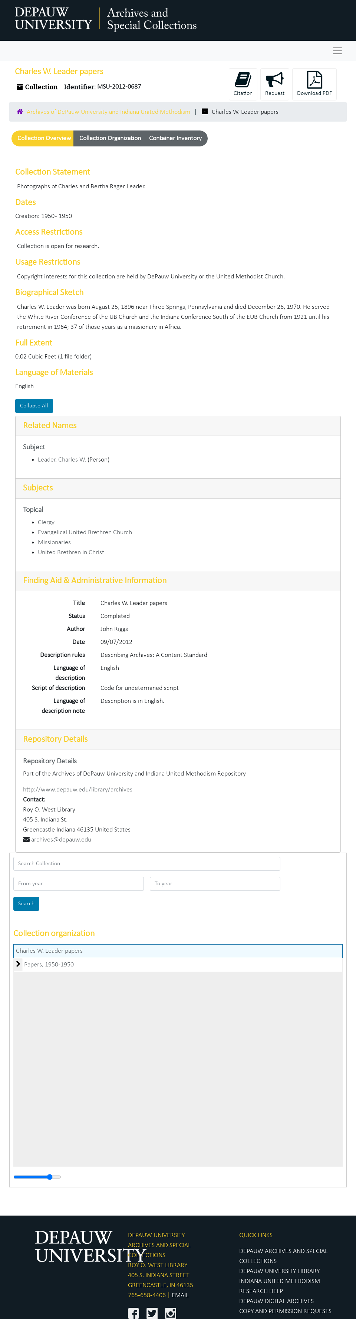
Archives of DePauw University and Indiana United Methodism (108, 112)
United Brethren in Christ (71, 552)
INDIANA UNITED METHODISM (279, 1281)
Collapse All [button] (34, 406)
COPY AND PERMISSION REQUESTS (285, 1311)
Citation (243, 83)
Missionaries (54, 542)
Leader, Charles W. (62, 459)
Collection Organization (110, 138)
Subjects (38, 488)
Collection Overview (44, 138)
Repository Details (55, 739)
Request (274, 83)
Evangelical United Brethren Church (85, 532)
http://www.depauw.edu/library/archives (77, 789)
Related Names (49, 426)
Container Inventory (175, 138)
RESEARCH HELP (261, 1291)
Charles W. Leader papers (49, 951)
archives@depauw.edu (61, 839)
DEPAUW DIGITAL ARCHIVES (276, 1301)
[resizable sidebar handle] (37, 1177)
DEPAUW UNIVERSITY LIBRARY (279, 1271)
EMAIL (180, 1295)
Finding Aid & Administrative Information (95, 580)
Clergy (46, 522)
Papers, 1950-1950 (49, 964)
